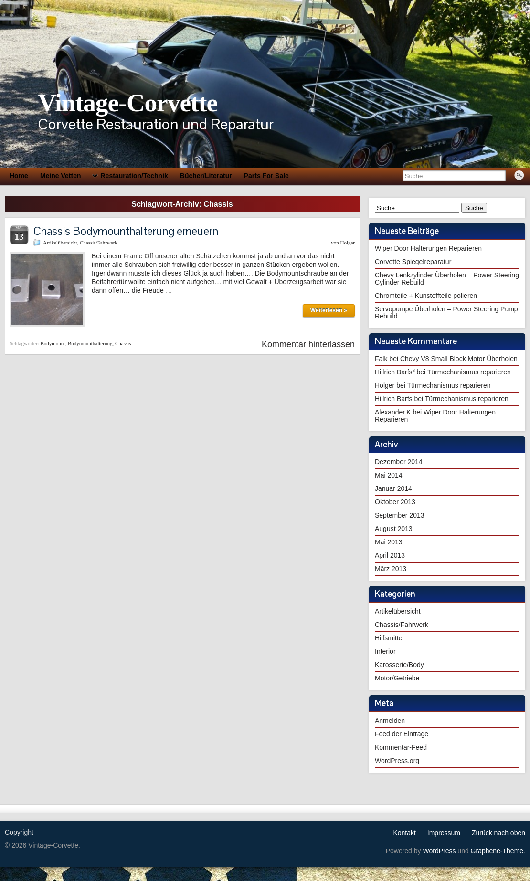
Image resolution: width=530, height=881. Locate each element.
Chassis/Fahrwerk (98, 242)
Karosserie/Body (399, 665)
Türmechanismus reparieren (469, 372)
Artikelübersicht (60, 242)
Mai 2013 (389, 542)
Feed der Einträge (401, 734)
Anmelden (390, 720)
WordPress (439, 851)
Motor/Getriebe (397, 678)
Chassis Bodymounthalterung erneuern (125, 230)
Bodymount (52, 343)
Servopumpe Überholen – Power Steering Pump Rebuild (446, 312)
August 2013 (394, 528)
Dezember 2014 (399, 462)
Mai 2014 (389, 475)
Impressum (443, 833)
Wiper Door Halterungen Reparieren (428, 248)
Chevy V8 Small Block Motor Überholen (459, 358)
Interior (385, 651)
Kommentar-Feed (401, 747)
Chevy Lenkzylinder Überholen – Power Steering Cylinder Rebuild (447, 278)
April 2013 (390, 555)
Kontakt (404, 833)
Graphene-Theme (497, 851)
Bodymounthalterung (90, 343)
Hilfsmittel (389, 638)
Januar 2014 (393, 488)
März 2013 (390, 569)
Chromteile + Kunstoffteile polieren (426, 295)
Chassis (123, 343)
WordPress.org (397, 760)
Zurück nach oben (498, 833)
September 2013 (399, 515)
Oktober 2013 (395, 502)
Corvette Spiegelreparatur (413, 261)
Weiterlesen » (328, 310)
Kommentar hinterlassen (308, 344)
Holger (347, 242)
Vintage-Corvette (127, 102)
